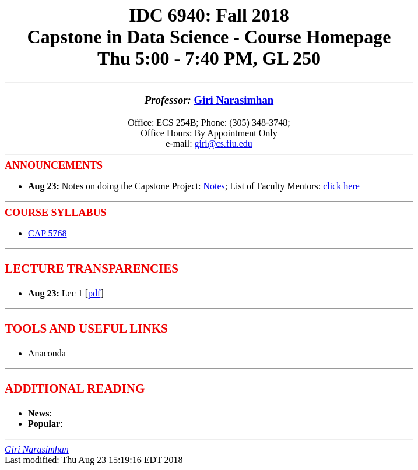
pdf (94, 293)
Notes (213, 186)
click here (341, 186)
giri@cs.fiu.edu (223, 144)
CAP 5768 (47, 233)
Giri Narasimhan (234, 100)
